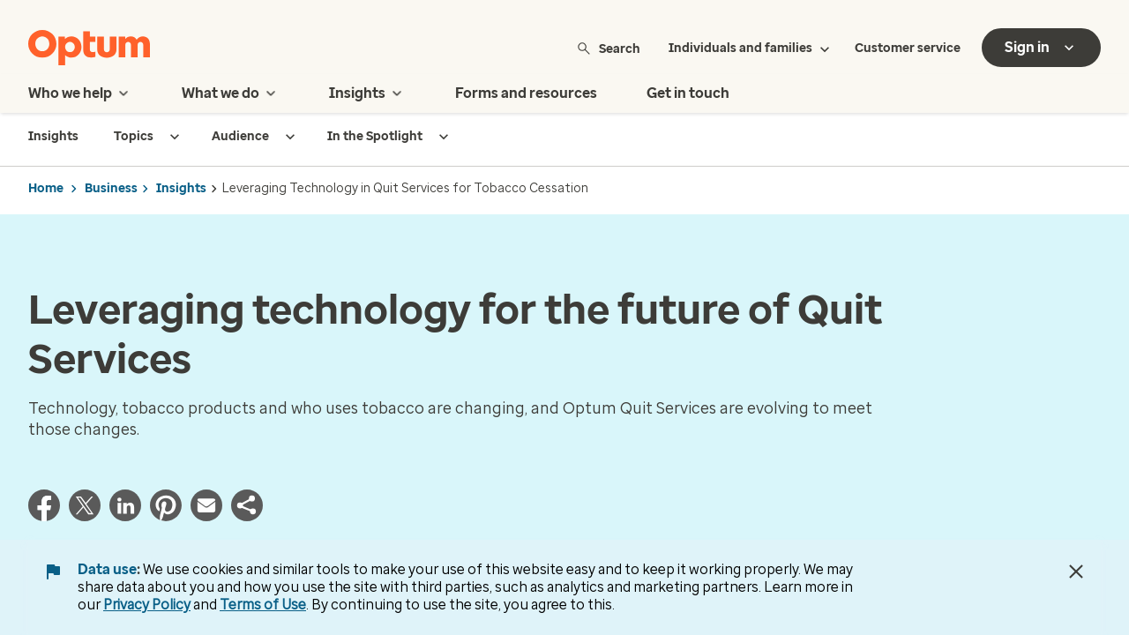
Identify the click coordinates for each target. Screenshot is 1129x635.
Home (46, 188)
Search (608, 48)
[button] (247, 516)
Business (111, 188)
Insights (181, 188)
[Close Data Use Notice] (1076, 571)
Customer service (908, 48)
